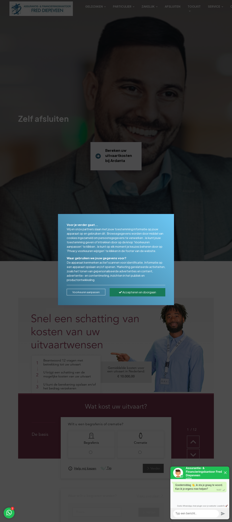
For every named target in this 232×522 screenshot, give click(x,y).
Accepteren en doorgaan (137, 292)
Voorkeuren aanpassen (86, 292)
